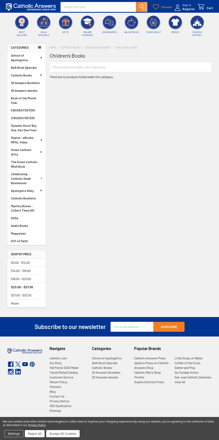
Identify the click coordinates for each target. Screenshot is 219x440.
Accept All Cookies (62, 433)
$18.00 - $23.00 (21, 280)
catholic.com (58, 359)
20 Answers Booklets (25, 83)
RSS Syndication (60, 407)
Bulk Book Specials (24, 68)
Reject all (34, 433)
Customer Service (61, 378)
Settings (14, 433)
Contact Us (57, 397)
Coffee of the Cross (187, 364)
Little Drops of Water (189, 359)
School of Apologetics (26, 58)
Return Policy (58, 383)
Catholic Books (26, 76)
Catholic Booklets (23, 199)
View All (180, 383)
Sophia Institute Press (149, 383)
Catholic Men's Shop (147, 373)
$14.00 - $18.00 (21, 272)
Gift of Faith (19, 242)
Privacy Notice (59, 402)
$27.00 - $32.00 (21, 296)
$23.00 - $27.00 (22, 288)
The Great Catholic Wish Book (24, 165)
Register (187, 9)
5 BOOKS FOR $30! (23, 111)
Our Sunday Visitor (187, 373)
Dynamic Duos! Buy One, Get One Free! (24, 129)
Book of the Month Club (23, 101)
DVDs (14, 219)
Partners (55, 388)
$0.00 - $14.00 (20, 263)
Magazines (18, 234)
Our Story (56, 364)
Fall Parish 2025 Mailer (64, 368)
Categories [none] (20, 48)
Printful (139, 378)
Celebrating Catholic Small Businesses (27, 179)
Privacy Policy (37, 425)
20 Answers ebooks (24, 91)
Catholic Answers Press (150, 359)
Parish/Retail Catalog (64, 373)
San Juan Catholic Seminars (193, 378)
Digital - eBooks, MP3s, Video (27, 141)
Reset (15, 304)
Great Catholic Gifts (26, 153)
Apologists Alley (26, 191)
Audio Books (19, 226)
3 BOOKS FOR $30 (23, 119)
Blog (53, 392)
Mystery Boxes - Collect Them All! (23, 209)
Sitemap (55, 411)
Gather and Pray (185, 368)
